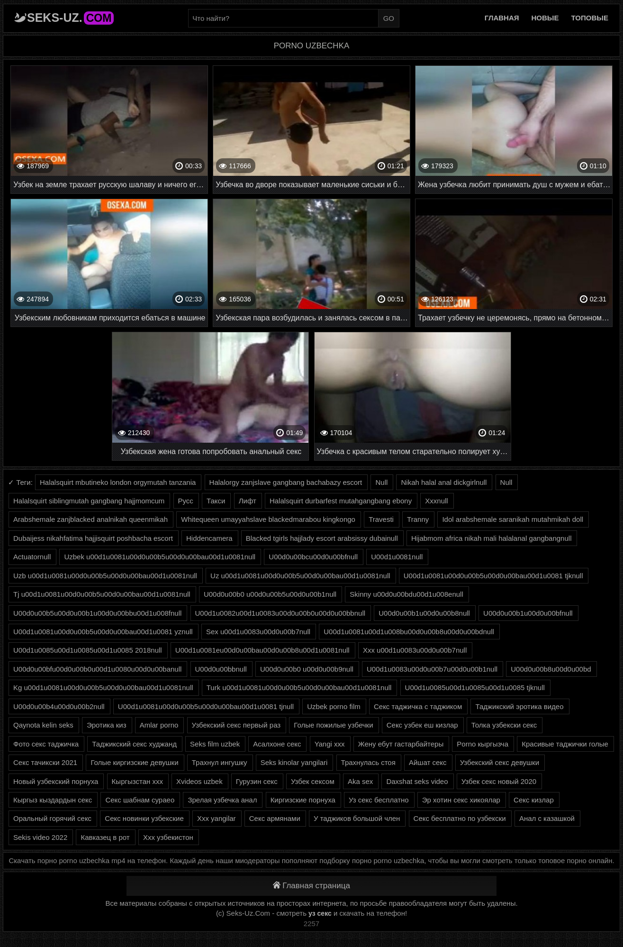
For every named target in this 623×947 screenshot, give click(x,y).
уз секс (320, 913)
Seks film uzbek (215, 744)
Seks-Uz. (70, 17)
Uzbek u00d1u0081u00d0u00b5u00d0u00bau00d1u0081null (159, 557)
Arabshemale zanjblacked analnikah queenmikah (90, 519)
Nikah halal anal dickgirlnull (444, 482)
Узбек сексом (312, 781)
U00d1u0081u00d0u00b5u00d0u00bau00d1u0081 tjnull (206, 706)
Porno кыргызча (482, 744)
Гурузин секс (257, 781)
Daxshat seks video (417, 781)
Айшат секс (428, 762)
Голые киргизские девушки (134, 762)
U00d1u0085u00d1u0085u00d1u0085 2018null (87, 650)
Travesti (381, 519)
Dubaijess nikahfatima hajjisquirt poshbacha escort (93, 538)
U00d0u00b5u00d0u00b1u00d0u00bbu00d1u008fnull (97, 613)
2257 (311, 924)
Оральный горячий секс (52, 818)
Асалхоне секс (277, 744)
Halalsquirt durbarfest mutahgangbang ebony (341, 501)
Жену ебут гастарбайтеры (400, 744)
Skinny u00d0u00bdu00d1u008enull (406, 594)
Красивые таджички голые (565, 744)
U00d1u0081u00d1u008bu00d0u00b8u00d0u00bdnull (409, 632)
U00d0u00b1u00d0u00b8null (424, 613)
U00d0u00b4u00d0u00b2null (59, 706)
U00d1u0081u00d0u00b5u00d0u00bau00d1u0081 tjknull (493, 576)
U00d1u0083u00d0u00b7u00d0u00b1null (432, 669)
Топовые (589, 18)
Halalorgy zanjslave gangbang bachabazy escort (285, 482)
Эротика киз (106, 725)
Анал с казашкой (547, 818)
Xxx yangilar (216, 818)
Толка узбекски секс (504, 725)
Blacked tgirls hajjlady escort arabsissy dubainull (322, 538)
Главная (502, 18)
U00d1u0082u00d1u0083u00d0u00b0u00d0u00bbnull (280, 613)
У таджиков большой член (357, 818)
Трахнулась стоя (368, 762)
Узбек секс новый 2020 (498, 781)
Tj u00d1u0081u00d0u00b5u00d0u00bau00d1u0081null (101, 594)
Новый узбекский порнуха (55, 781)
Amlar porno (159, 725)
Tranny (418, 519)
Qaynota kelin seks (43, 725)
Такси (216, 501)
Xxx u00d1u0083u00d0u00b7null (415, 650)
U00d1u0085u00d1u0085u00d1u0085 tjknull (475, 687)
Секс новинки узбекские (144, 818)
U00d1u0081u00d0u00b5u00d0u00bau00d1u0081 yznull (103, 632)
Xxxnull (436, 501)
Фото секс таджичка (46, 744)
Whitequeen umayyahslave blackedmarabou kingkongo (268, 519)
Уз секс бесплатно (379, 800)
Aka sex (360, 781)
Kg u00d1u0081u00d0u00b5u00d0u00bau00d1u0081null (103, 687)
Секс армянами (274, 818)
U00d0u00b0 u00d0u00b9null (306, 669)
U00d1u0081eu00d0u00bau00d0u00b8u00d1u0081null (262, 650)
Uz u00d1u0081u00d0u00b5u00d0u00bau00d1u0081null (300, 576)
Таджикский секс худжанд (134, 744)
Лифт (247, 501)
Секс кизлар (534, 800)
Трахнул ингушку (219, 762)
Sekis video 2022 (40, 837)
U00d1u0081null (397, 557)
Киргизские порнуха (303, 800)
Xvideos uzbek (199, 781)
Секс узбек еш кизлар (422, 725)
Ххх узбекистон (168, 837)
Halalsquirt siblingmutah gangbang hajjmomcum (88, 501)
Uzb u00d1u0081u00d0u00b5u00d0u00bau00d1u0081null (105, 576)
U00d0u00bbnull (221, 669)
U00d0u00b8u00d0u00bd (551, 669)
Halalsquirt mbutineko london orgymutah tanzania (118, 482)
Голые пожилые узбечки (333, 725)
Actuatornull (32, 557)
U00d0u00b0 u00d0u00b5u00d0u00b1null (270, 594)
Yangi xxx (330, 744)
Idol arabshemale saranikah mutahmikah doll (512, 519)
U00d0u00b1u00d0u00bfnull (528, 613)
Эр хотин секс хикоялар (461, 800)
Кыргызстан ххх (137, 781)
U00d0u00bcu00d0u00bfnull (313, 557)
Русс (185, 501)
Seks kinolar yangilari (294, 762)
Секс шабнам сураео (139, 800)
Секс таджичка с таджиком (418, 706)
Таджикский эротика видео (519, 706)
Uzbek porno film (334, 706)
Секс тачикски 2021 (45, 762)
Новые (545, 18)
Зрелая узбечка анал (222, 800)
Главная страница (311, 885)
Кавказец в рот (105, 837)
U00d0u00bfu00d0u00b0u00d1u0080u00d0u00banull (97, 669)
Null (381, 482)
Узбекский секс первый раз (236, 725)
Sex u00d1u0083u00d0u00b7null (258, 632)
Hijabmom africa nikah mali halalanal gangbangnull (491, 538)
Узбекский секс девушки (499, 762)
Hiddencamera (209, 538)
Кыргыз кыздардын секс (52, 800)
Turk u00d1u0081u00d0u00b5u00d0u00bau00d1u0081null (299, 687)
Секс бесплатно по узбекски (460, 818)
